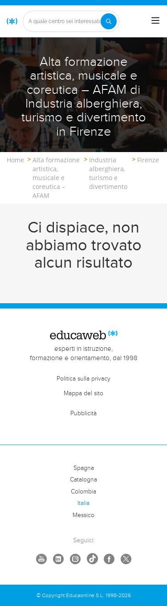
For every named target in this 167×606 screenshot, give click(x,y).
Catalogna (83, 479)
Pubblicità (83, 413)
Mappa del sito (83, 393)
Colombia (83, 491)
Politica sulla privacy (83, 378)
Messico (83, 515)
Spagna (83, 468)
